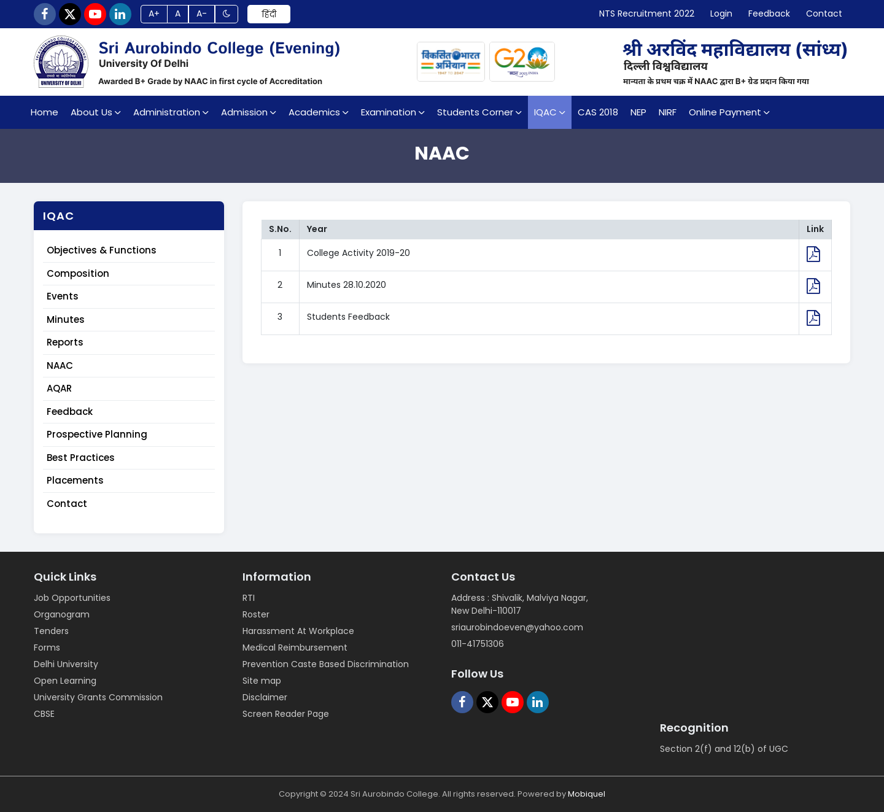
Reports (65, 342)
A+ (154, 14)
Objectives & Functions (102, 250)
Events (63, 296)
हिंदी (269, 14)
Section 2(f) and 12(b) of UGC (724, 749)
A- (201, 14)
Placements (75, 480)
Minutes (66, 319)
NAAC (60, 365)
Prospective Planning (97, 434)
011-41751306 (477, 644)
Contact (67, 503)
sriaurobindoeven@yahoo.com (517, 627)
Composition (78, 273)
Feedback (70, 411)
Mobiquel (586, 794)
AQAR (59, 388)
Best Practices (81, 457)
